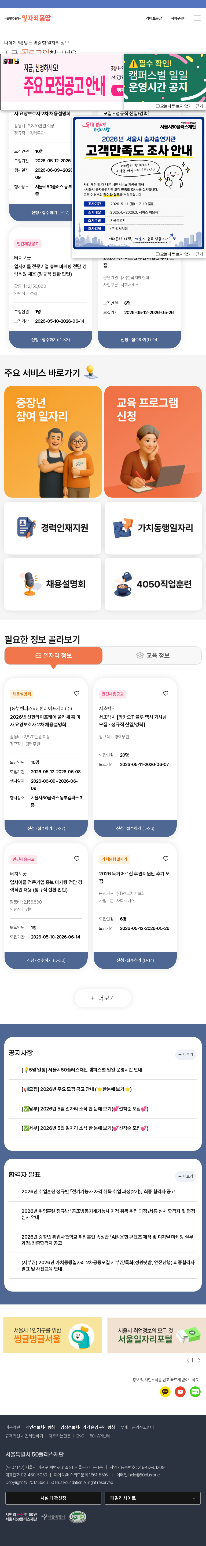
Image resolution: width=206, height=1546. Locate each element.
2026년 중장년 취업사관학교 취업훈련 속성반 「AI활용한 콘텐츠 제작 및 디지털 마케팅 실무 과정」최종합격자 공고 (107, 1240)
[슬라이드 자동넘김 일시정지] (194, 1360)
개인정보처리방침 (40, 1427)
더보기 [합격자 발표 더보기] (185, 1176)
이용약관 (12, 1427)
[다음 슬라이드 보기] (199, 1360)
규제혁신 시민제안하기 (24, 1436)
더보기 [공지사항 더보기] (185, 1054)
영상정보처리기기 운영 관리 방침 (88, 1427)
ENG (80, 1436)
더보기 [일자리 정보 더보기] (103, 998)
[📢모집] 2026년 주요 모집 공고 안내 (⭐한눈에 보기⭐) (76, 1089)
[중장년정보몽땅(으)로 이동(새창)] (49, 1351)
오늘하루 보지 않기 (176, 254)
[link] (52, 528)
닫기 (199, 254)
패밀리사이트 (123, 1498)
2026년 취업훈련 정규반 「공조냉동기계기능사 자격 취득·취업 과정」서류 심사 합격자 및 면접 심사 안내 (108, 1214)
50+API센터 (100, 1436)
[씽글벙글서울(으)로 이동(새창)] (153, 1351)
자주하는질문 (60, 1436)
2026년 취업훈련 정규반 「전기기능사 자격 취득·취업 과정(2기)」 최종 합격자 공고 (98, 1191)
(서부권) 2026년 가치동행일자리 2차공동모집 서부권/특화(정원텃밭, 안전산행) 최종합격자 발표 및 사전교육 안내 (108, 1265)
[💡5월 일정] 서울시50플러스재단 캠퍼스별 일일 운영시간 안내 (81, 1070)
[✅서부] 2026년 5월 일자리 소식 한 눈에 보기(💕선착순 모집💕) (85, 1128)
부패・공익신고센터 (137, 1427)
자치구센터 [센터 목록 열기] (178, 18)
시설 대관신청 (53, 1498)
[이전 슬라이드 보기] (188, 1360)
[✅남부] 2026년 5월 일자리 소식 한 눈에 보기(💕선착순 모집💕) (85, 1109)
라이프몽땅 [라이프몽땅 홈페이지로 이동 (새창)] (153, 18)
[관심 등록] (76, 694)
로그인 (34, 53)
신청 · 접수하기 (50, 212)
